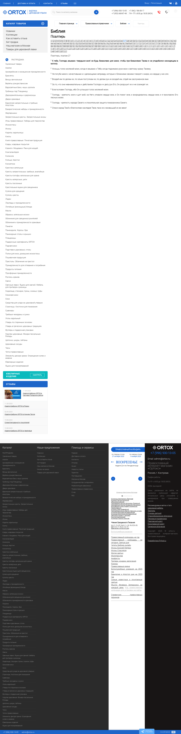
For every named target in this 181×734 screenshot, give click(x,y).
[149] (57, 51)
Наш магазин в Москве (18, 45)
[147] (173, 49)
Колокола (6, 542)
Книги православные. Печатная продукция (18, 529)
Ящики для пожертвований (12, 726)
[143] (156, 49)
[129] (98, 49)
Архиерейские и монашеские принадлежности (13, 464)
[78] (158, 43)
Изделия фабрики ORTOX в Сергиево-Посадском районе (33, 394)
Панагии (6, 604)
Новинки (10, 31)
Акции (74, 466)
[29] (131, 41)
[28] (127, 41)
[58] (96, 43)
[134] (119, 49)
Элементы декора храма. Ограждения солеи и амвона (17, 717)
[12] (77, 41)
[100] (103, 46)
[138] (135, 49)
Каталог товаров (25, 23)
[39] (162, 41)
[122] (69, 49)
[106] (128, 46)
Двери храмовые (9, 488)
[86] (58, 46)
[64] (115, 43)
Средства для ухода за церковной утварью (18, 671)
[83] (174, 43)
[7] (64, 41)
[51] (74, 43)
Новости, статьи (77, 469)
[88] (64, 46)
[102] (111, 46)
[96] (89, 46)
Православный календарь (128, 449)
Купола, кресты (8, 577)
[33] (143, 41)
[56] (89, 43)
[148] (52, 51)
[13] (80, 41)
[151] (65, 51)
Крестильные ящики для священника (16, 571)
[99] (99, 46)
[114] (161, 46)
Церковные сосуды (10, 707)
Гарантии (75, 473)
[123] (73, 49)
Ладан (5, 581)
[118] (52, 49)
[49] (67, 43)
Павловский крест (155, 521)
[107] (132, 46)
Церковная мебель (155, 508)
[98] (96, 46)
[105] (123, 46)
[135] (123, 49)
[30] (134, 41)
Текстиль (151, 511)
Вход (147, 3)
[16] (90, 41)
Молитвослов (117, 556)
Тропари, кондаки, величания (123, 561)
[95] (86, 46)
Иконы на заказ (43, 469)
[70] (133, 43)
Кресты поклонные (10, 568)
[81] (168, 43)
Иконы (5, 519)
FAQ (73, 495)
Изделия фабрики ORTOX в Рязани (17, 406)
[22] (109, 41)
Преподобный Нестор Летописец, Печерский (125, 503)
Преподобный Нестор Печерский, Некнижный (126, 505)
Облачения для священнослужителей (16, 597)
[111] (148, 46)
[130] (102, 49)
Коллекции (11, 34)
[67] (124, 43)
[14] (83, 41)
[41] (168, 41)
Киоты (5, 526)
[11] (74, 41)
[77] (155, 43)
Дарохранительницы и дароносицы (16, 485)
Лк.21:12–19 (124, 527)
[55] (86, 43)
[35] (149, 41)
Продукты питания (9, 642)
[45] (55, 43)
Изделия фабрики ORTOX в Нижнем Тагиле (20, 414)
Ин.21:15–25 (115, 525)
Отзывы (64, 3)
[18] (96, 41)
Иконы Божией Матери (121, 548)
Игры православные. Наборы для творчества (15, 511)
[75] (149, 43)
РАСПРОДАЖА (8, 453)
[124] (77, 49)
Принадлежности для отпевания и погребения (15, 638)
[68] (127, 43)
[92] (77, 46)
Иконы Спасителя (118, 550)
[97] (93, 46)
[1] (51, 41)
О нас (74, 492)
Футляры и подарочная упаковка (15, 694)
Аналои (5, 459)
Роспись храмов (9, 649)
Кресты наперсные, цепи (12, 564)
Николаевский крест (156, 524)
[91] (74, 46)
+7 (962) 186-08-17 (136, 11)
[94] (83, 46)
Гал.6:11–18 (125, 525)
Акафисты (115, 558)
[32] (140, 41)
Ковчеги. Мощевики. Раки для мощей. (17, 536)
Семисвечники (8, 665)
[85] (55, 46)
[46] (58, 43)
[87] (61, 46)
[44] (52, 43)
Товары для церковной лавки (21, 49)
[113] (157, 46)
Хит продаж (12, 42)
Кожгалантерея (8, 539)
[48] (64, 43)
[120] (61, 49)
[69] (130, 43)
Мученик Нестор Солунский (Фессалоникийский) (120, 501)
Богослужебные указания (121, 532)
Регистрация (156, 3)
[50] (71, 43)
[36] (153, 41)
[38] (159, 41)
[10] (71, 41)
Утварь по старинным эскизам (14, 688)
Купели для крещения (11, 574)
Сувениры (6, 678)
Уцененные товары (10, 456)
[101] (107, 46)
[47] (61, 43)
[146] (169, 49)
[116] (169, 46)
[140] (144, 49)
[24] (115, 41)
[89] (67, 46)
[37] (156, 41)
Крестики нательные (10, 552)
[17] (93, 41)
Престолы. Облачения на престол (15, 633)
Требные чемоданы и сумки (13, 681)
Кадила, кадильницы (10, 522)
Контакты (48, 3)
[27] (124, 41)
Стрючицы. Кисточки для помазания (16, 674)
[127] (90, 49)
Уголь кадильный (9, 684)
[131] (106, 49)
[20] (102, 41)
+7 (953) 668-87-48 (119, 13)
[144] (160, 49)
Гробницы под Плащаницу (12, 482)
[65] (118, 43)
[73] (143, 43)
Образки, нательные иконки (13, 594)
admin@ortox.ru (162, 458)
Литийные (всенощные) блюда (14, 587)
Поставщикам (77, 476)
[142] (152, 49)
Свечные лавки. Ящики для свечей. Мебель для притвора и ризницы (19, 657)
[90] (71, 46)
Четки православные (10, 713)
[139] (140, 49)
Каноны (114, 564)
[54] (83, 43)
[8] (66, 41)
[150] (61, 51)
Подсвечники (7, 620)
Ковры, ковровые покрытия (13, 532)
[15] (87, 41)
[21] (105, 41)
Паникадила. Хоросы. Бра (12, 607)
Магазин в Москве (78, 479)
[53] (80, 43)
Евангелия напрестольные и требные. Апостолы (17, 493)
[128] (94, 49)
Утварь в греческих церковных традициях (18, 691)
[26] (121, 41)
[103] (115, 46)
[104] (119, 46)
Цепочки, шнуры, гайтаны (12, 703)
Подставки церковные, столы (14, 623)
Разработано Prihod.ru (157, 541)
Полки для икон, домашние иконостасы (17, 627)
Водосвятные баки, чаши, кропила (15, 478)
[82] (171, 43)
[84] (52, 46)
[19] (99, 41)
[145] (164, 49)
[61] (105, 43)
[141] (148, 49)
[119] (57, 49)
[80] (165, 43)
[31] (137, 41)
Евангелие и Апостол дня (120, 528)
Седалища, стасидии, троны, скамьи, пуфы (18, 661)
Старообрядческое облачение (160, 516)
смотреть (37, 375)
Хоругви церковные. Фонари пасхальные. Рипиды (18, 698)
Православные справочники (82, 489)
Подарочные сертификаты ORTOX (15, 617)
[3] (56, 41)
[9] (69, 41)
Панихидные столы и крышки (14, 610)
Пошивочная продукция (11, 630)
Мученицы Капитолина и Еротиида (126, 492)
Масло (5, 591)
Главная (6, 3)
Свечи (5, 652)
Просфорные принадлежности (14, 646)
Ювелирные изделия (10, 722)
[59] (99, 43)
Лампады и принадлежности (13, 584)
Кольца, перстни (9, 545)
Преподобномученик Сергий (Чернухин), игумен (126, 511)
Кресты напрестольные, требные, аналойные (15, 556)
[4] (58, 41)
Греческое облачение (156, 527)
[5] (60, 41)
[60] (102, 43)
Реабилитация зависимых (81, 486)
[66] (121, 43)
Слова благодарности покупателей (17, 422)
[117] (173, 46)
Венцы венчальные (10, 472)
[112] (152, 46)
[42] (171, 41)
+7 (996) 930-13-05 (119, 11)
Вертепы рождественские (12, 475)
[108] (136, 46)
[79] (162, 43)
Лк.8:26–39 (133, 525)
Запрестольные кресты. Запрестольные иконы (18, 505)
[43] (175, 41)
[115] (165, 46)
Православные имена (120, 566)
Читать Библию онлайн (121, 545)
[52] (77, 43)
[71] (136, 43)
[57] (93, 43)
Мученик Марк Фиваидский (120, 509)
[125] (81, 49)
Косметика (7, 549)
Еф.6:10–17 (115, 527)
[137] (131, 49)
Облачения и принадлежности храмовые (18, 600)
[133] (115, 49)
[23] (112, 41)
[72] (140, 43)
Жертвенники (7, 501)
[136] (127, 49)
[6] (62, 41)
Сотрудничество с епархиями (82, 482)
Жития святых (117, 553)
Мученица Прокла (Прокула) (120, 518)
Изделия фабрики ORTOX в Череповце (18, 431)
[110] (144, 46)
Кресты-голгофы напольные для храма (17, 561)
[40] (165, 41)
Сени (4, 668)
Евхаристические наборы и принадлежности (19, 497)
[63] (111, 43)
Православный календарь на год (125, 537)
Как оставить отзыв (16, 38)
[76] (152, 43)
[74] (146, 43)
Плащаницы (7, 613)
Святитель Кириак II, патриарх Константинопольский (120, 516)
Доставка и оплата (26, 3)
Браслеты (6, 469)
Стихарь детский (154, 513)
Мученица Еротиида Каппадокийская (123, 512)
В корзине (165, 732)
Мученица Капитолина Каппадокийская (124, 514)
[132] (110, 49)
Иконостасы (7, 516)
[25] (118, 41)
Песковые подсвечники (157, 519)
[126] (86, 49)
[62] (108, 43)
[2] (54, 41)
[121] (65, 49)
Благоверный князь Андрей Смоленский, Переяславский (124, 507)
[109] (140, 46)
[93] (80, 46)
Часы (5, 710)
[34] (146, 41)
